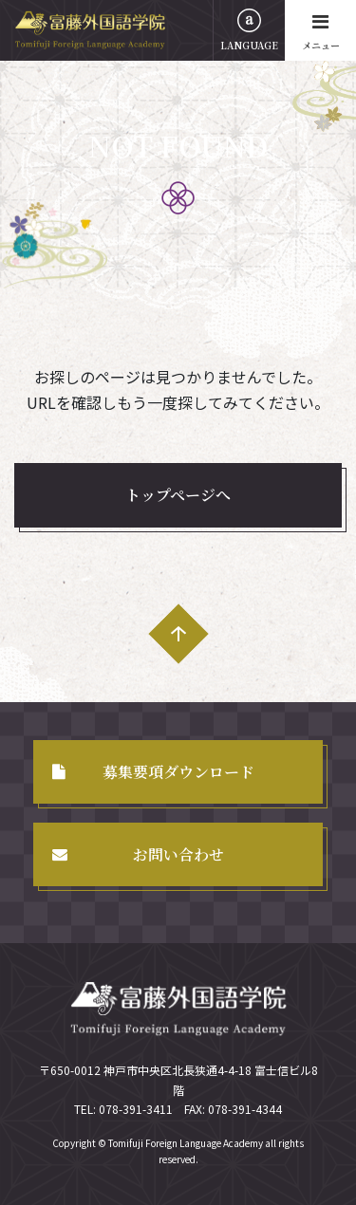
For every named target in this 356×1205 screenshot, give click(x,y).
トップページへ (178, 495)
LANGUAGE (249, 30)
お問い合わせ (178, 854)
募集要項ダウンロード (178, 772)
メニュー (321, 30)
